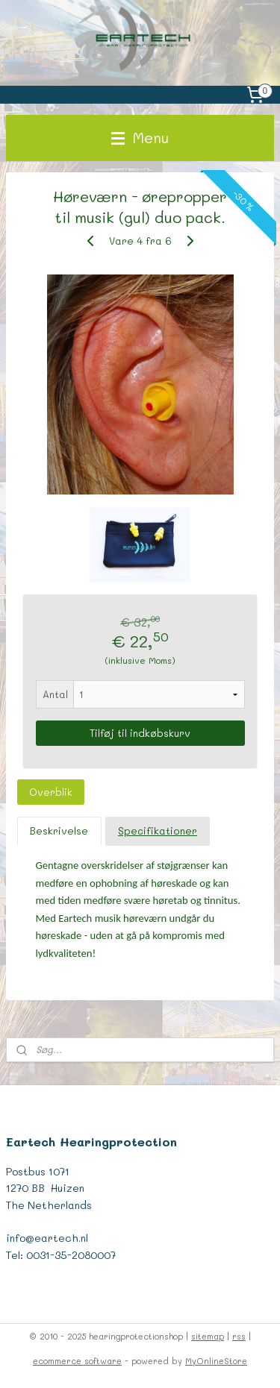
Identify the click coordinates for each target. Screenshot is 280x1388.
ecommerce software (77, 1360)
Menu (140, 137)
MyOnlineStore (216, 1360)
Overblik (50, 791)
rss (239, 1336)
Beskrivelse (59, 830)
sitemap (207, 1336)
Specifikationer (157, 830)
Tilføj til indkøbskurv (140, 732)
